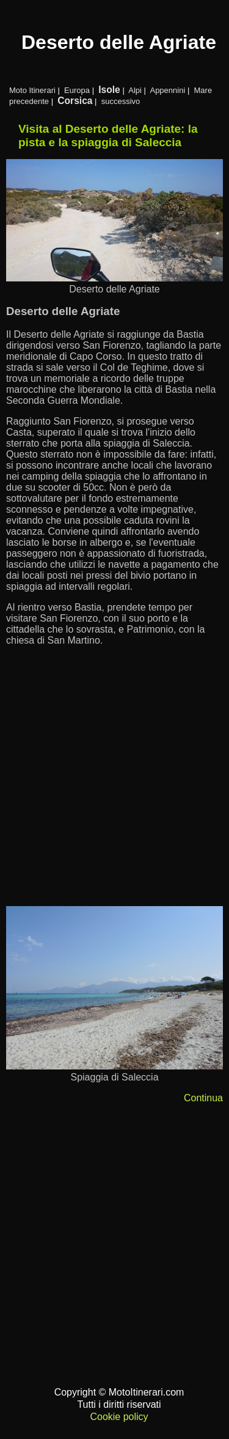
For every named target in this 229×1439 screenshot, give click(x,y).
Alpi (135, 90)
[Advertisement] (114, 781)
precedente (29, 101)
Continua (203, 1098)
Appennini (167, 90)
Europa (77, 90)
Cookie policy (119, 1416)
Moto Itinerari (32, 90)
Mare (203, 90)
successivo (120, 101)
